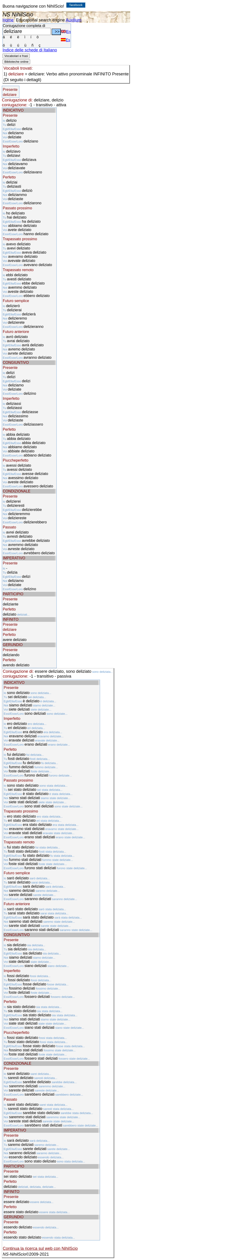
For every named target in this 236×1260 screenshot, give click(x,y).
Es (65, 40)
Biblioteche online (16, 61)
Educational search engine (40, 20)
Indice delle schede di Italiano (30, 50)
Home (8, 20)
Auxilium (73, 20)
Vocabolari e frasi (16, 56)
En (66, 32)
